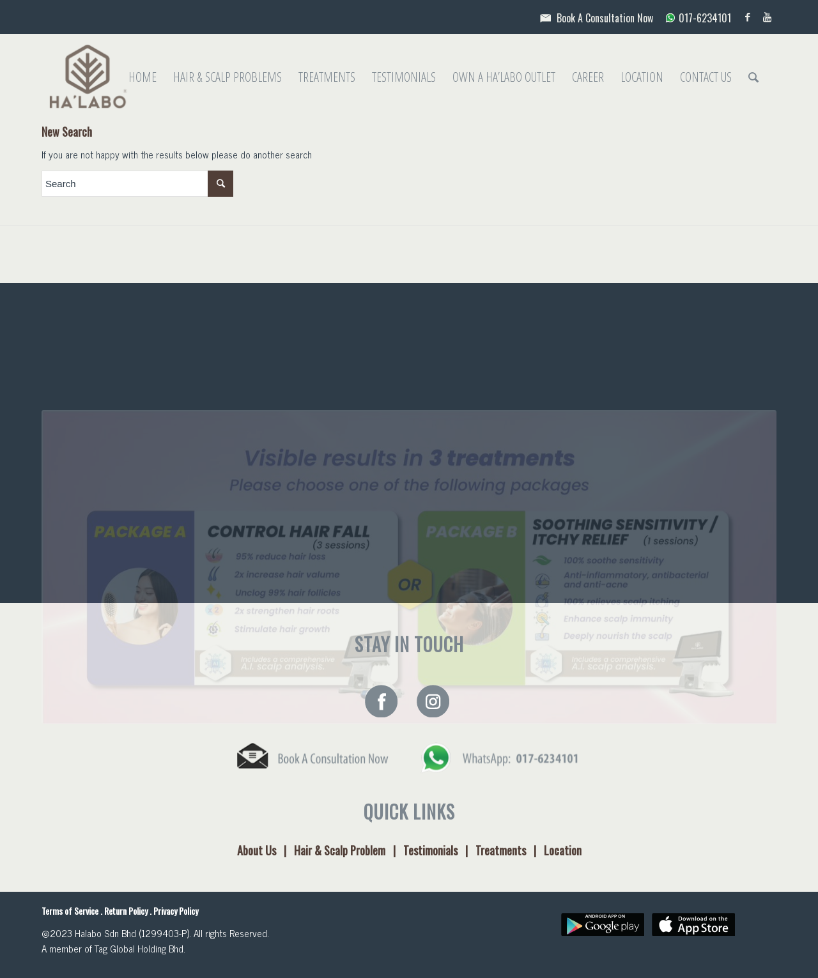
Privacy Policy (175, 910)
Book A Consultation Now (595, 18)
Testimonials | (439, 850)
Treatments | (509, 850)
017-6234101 (693, 18)
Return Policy (126, 910)
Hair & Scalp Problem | (348, 850)
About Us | (265, 850)
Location (563, 850)
